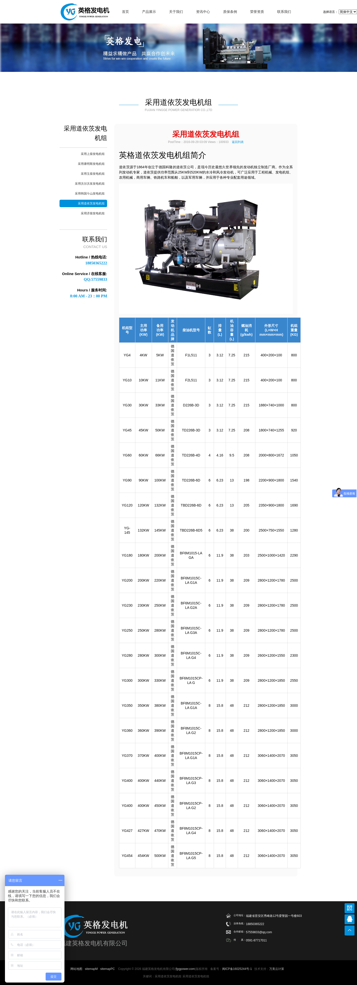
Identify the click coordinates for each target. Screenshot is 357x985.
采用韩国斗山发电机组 (90, 193)
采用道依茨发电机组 (91, 203)
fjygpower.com (185, 969)
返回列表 (238, 142)
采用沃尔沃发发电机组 (90, 183)
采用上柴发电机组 (93, 154)
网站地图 (76, 969)
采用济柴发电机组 (93, 213)
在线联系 (350, 919)
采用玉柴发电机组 (93, 173)
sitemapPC (107, 969)
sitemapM (91, 969)
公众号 (350, 908)
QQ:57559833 (95, 279)
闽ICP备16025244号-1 (237, 969)
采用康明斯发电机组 (91, 164)
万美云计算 (276, 969)
